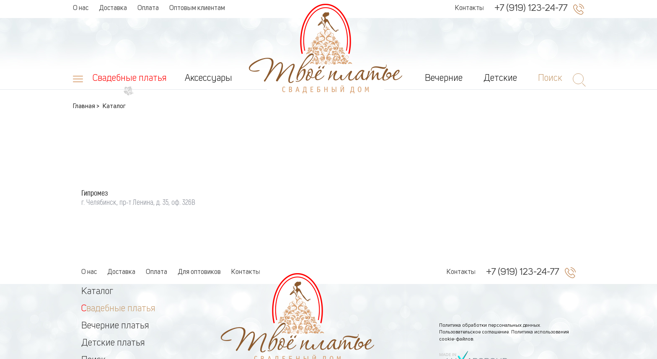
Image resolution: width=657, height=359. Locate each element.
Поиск (93, 333)
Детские (500, 78)
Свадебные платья (130, 78)
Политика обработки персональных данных (489, 298)
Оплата (148, 8)
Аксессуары (208, 78)
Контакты (469, 8)
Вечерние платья (115, 298)
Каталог (97, 264)
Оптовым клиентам (197, 8)
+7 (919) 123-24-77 (530, 8)
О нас (80, 8)
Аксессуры (102, 350)
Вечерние (444, 78)
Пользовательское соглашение (474, 304)
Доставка (113, 8)
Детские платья (113, 315)
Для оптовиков (199, 245)
